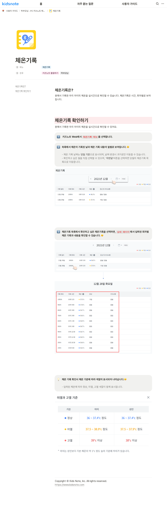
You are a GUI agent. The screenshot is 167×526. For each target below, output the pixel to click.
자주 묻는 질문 (85, 3)
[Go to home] (10, 3)
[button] (157, 4)
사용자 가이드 (129, 3)
